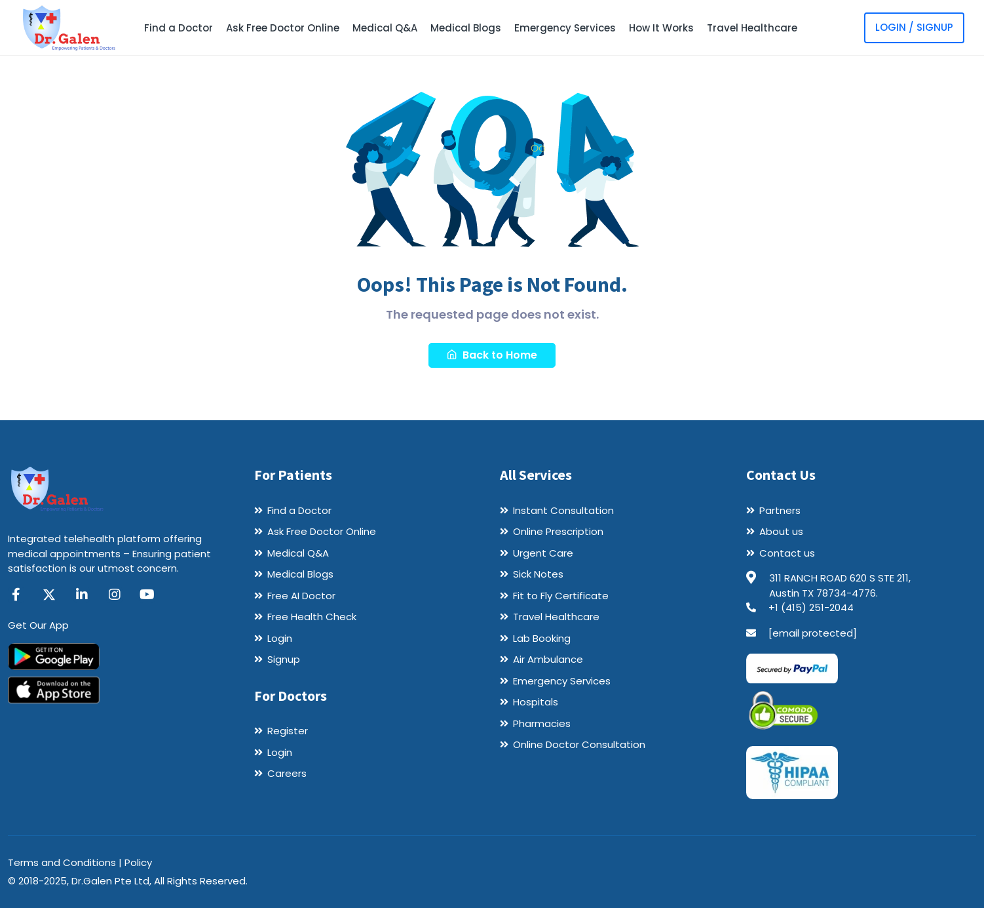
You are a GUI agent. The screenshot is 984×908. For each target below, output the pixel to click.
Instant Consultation (563, 510)
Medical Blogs (465, 28)
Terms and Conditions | (66, 862)
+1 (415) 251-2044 (811, 607)
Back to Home (492, 355)
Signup (283, 659)
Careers (287, 773)
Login (279, 638)
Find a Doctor (178, 28)
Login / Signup (914, 27)
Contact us (787, 553)
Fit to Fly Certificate (561, 595)
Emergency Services (565, 28)
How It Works (661, 28)
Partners (780, 510)
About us (781, 531)
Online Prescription (558, 531)
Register (287, 731)
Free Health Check (311, 616)
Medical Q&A (384, 28)
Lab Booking (542, 638)
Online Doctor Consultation (579, 744)
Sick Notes (538, 574)
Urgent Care (543, 553)
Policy (138, 862)
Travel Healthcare (752, 28)
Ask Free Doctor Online (282, 28)
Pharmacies (542, 723)
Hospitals (535, 702)
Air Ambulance (548, 659)
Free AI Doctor (301, 595)
